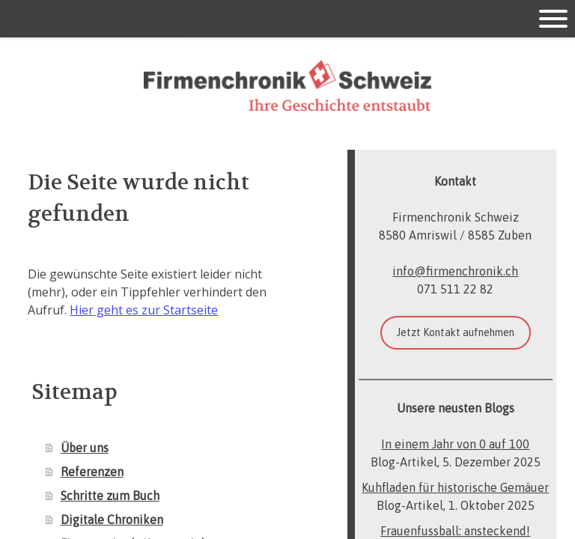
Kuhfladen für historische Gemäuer (455, 487)
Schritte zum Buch (110, 495)
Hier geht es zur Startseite (144, 310)
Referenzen (92, 471)
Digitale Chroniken (112, 519)
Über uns (85, 447)
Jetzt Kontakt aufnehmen (455, 332)
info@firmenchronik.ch (455, 271)
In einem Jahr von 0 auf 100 (455, 444)
